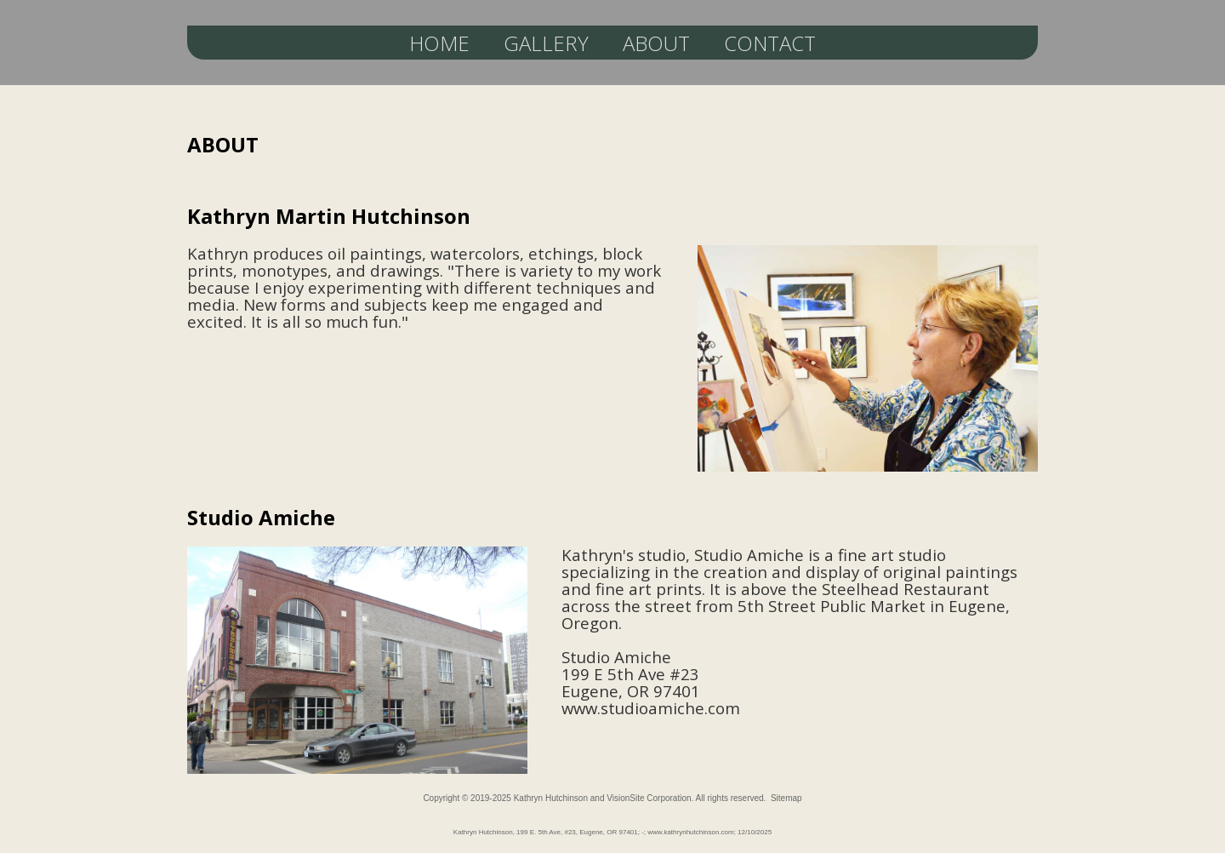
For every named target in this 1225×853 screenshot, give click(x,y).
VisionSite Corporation (649, 798)
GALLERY (546, 43)
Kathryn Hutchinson (551, 798)
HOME (439, 43)
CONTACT (770, 43)
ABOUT (656, 43)
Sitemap (786, 798)
